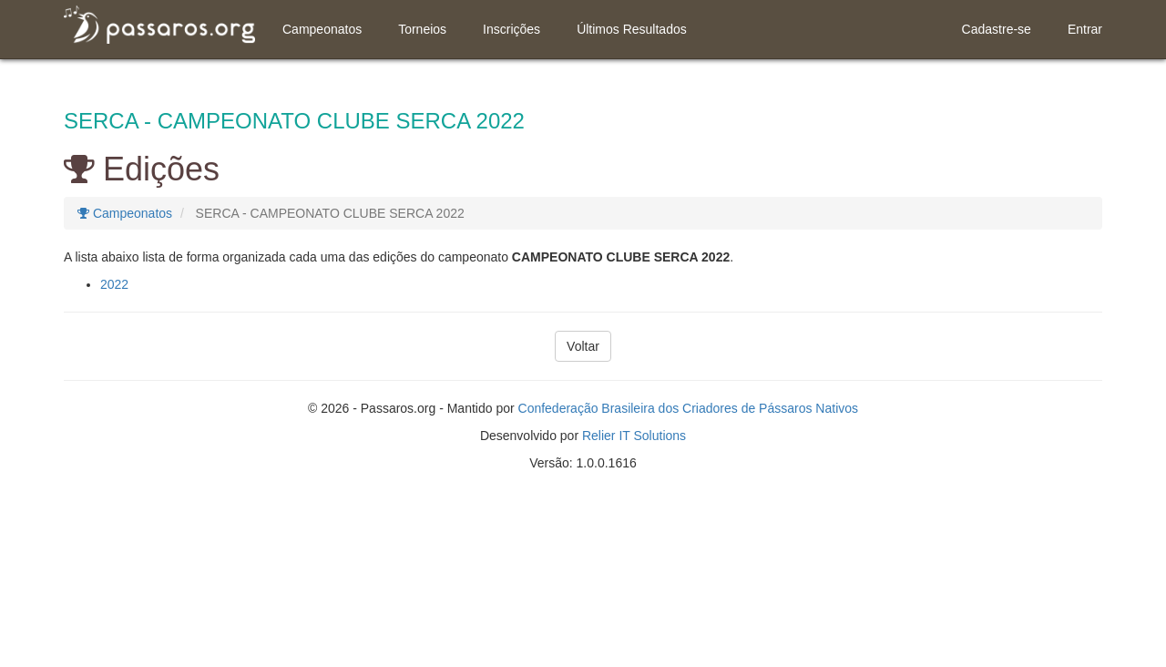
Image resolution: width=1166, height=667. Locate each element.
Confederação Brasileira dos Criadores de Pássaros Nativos (688, 408)
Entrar (1085, 29)
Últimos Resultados (632, 29)
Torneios (422, 29)
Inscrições (511, 29)
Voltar (583, 346)
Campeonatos (322, 29)
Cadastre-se (996, 29)
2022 (114, 284)
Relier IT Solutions (634, 435)
